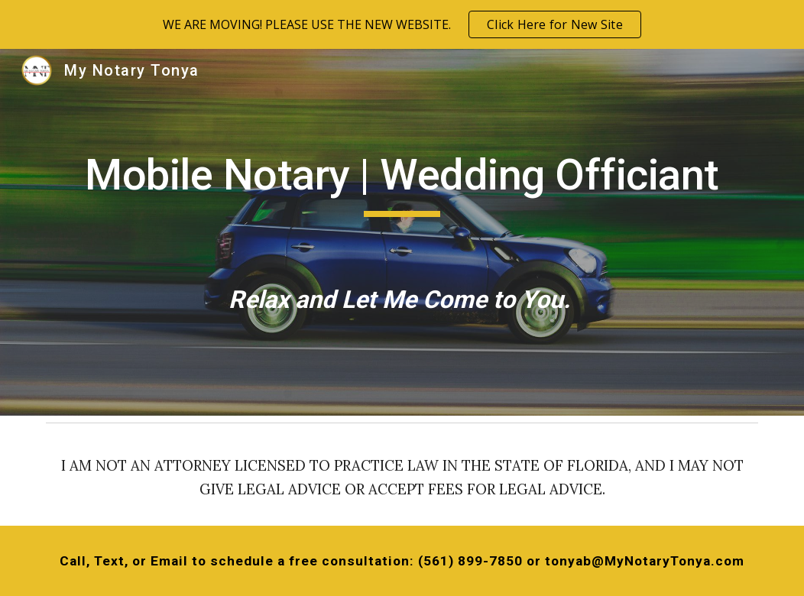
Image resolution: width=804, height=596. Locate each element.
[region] (402, 24)
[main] (402, 232)
